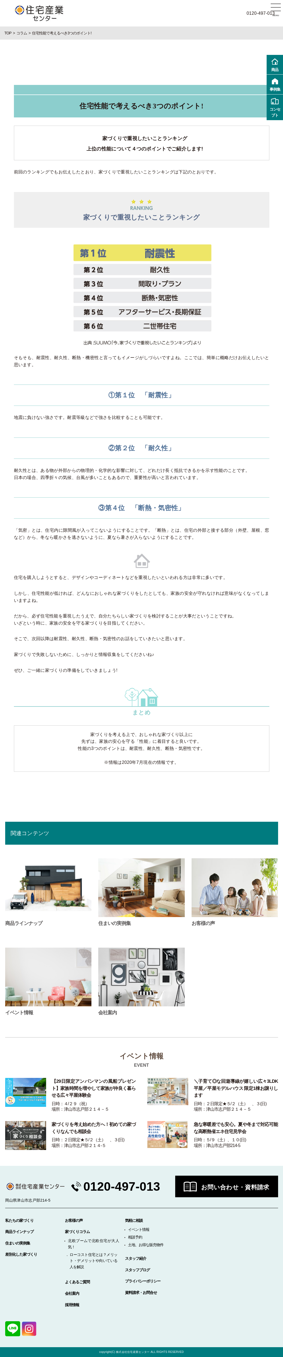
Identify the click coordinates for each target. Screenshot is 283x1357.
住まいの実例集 (17, 1243)
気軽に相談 (134, 1220)
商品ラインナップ (19, 1231)
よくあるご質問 (77, 1282)
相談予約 (135, 1237)
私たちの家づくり (19, 1220)
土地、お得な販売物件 (145, 1245)
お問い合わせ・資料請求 (235, 1187)
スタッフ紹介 (135, 1258)
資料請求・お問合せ (141, 1292)
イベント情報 (138, 1229)
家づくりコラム (77, 1231)
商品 (274, 64)
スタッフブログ (137, 1270)
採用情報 (72, 1305)
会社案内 (72, 1293)
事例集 (274, 83)
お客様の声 (74, 1220)
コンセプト (274, 106)
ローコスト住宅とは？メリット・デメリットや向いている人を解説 (93, 1260)
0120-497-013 (122, 1186)
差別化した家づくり (21, 1254)
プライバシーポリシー (142, 1281)
